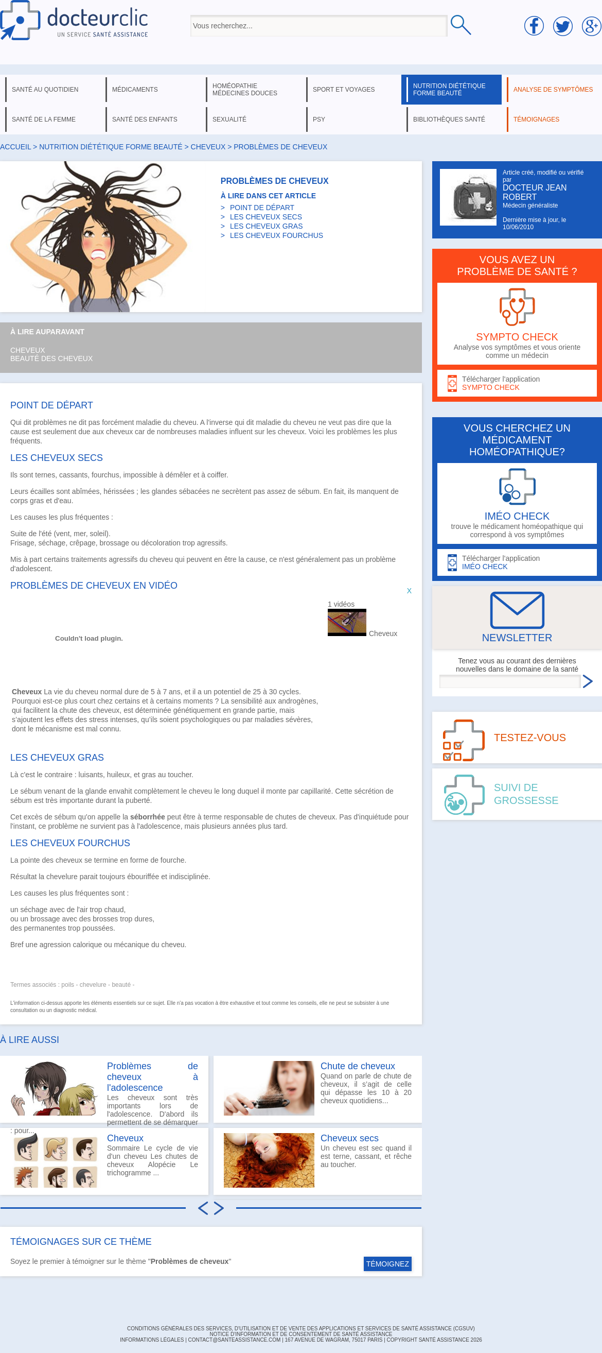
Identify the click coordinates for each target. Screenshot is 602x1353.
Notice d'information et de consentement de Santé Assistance (300, 1334)
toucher (179, 774)
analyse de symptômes (553, 89)
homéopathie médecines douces (245, 89)
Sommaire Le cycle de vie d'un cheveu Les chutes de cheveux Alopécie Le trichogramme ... (104, 1160)
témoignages (536, 119)
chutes (285, 817)
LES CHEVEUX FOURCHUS (276, 235)
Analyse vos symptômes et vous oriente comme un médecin (517, 323)
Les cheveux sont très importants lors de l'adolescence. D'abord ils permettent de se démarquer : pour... (104, 1092)
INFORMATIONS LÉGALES (152, 1340)
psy (319, 119)
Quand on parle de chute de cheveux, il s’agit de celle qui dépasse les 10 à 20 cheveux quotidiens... (318, 1088)
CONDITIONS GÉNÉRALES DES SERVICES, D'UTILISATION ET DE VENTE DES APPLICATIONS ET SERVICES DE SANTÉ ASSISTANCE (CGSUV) (301, 1328)
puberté (138, 800)
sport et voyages (344, 89)
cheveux (208, 147)
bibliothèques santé (449, 119)
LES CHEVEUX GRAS (266, 226)
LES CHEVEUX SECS (266, 217)
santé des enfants (145, 119)
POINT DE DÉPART (262, 207)
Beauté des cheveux (51, 358)
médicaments (135, 89)
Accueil (15, 147)
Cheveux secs (350, 1138)
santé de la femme (44, 119)
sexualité (229, 119)
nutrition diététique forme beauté (449, 89)
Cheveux (27, 350)
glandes (164, 491)
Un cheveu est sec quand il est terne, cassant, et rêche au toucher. (318, 1160)
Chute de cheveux (358, 1066)
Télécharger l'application (517, 383)
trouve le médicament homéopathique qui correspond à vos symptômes (517, 503)
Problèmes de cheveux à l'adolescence (152, 1077)
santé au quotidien (45, 89)
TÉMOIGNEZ (387, 1264)
